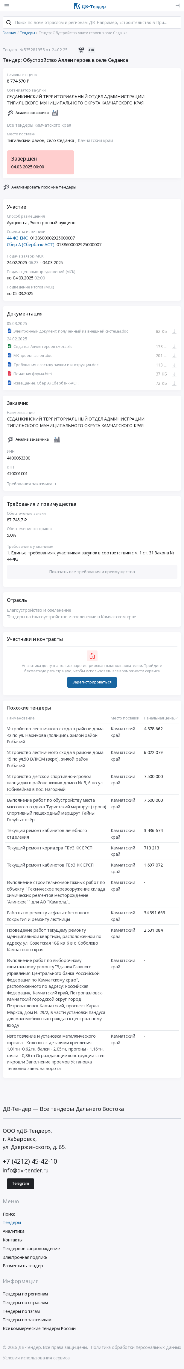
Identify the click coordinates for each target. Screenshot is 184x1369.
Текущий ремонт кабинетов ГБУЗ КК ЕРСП (50, 866)
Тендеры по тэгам (21, 1312)
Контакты (12, 1241)
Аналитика (14, 1232)
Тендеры (12, 1223)
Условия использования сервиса (36, 1359)
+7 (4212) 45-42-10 (30, 1162)
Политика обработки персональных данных (136, 1348)
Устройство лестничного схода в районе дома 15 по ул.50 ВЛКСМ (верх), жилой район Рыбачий (55, 760)
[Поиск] (9, 23)
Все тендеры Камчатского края (39, 126)
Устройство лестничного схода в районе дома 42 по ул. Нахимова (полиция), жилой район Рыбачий (55, 736)
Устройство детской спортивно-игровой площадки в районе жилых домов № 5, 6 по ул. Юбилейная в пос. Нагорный (55, 784)
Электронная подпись (25, 1258)
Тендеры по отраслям (25, 1303)
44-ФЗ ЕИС (17, 239)
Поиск (9, 1215)
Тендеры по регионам (25, 1295)
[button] (92, 573)
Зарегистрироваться (91, 683)
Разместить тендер (23, 1267)
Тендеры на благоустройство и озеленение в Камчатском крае (71, 618)
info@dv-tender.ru (26, 1171)
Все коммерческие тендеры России (39, 1329)
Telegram (20, 1184)
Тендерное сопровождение (31, 1249)
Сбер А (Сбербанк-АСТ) (30, 246)
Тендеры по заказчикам (27, 1321)
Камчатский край (95, 141)
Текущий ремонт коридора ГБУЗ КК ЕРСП (50, 849)
